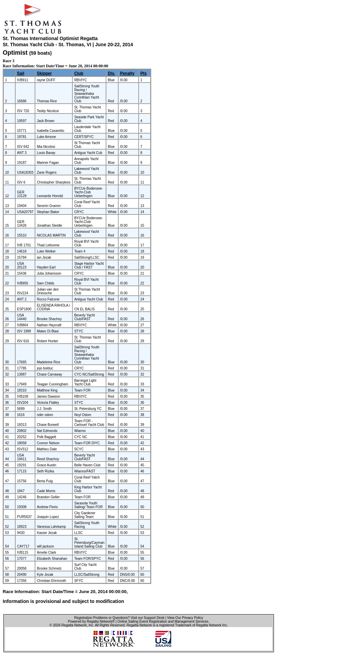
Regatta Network (74, 625)
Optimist (15, 52)
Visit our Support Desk (147, 618)
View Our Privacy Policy (185, 618)
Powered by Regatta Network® (91, 621)
